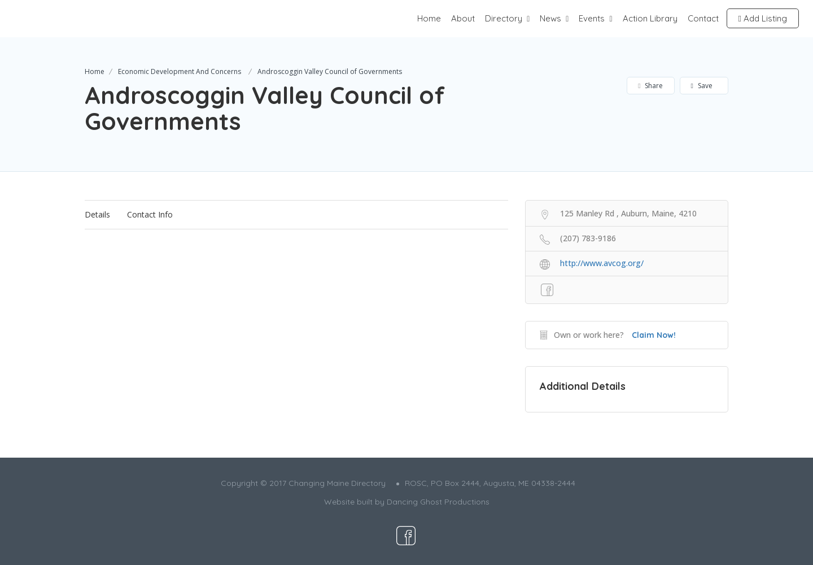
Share (650, 85)
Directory (503, 18)
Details (97, 214)
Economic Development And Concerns (179, 71)
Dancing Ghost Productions (438, 502)
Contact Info (150, 214)
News (550, 18)
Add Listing (762, 18)
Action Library (650, 18)
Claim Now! (654, 335)
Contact (703, 18)
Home (429, 18)
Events (592, 18)
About (463, 18)
